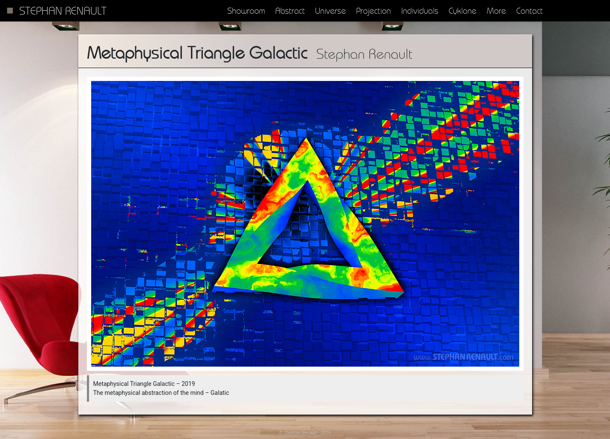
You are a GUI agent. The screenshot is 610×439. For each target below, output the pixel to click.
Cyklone (462, 11)
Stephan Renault (63, 10)
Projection (373, 11)
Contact (529, 11)
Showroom (246, 11)
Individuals (419, 11)
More (496, 11)
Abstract (290, 11)
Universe (330, 11)
